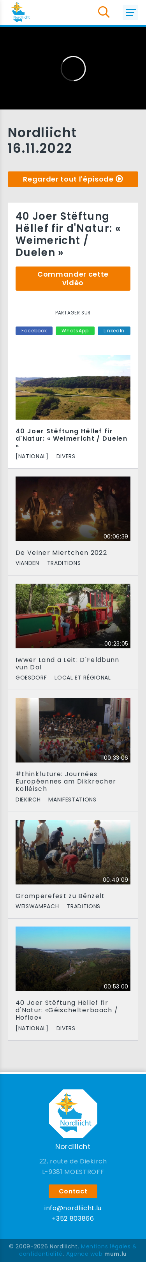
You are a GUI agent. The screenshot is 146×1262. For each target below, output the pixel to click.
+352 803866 (73, 1218)
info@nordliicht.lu (73, 1208)
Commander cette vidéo (73, 278)
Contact (73, 1191)
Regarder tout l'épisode (68, 179)
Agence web (84, 1254)
